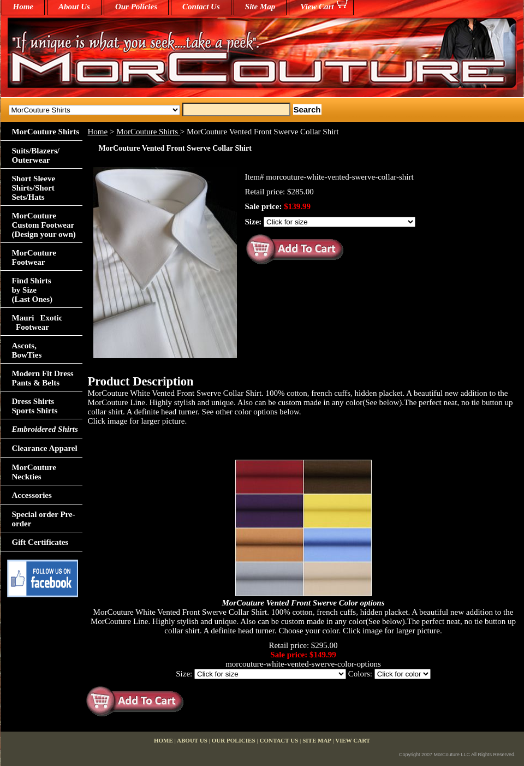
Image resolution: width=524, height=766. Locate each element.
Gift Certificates (40, 542)
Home (98, 131)
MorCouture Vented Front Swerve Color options (303, 602)
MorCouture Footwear (34, 257)
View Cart (317, 6)
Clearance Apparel (45, 448)
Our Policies (136, 6)
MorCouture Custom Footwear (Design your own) (44, 225)
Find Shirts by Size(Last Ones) (32, 290)
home (23, 6)
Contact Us (201, 6)
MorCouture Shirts (148, 131)
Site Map (260, 6)
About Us (74, 6)
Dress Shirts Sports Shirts (35, 406)
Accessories (32, 495)
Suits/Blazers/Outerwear (36, 155)
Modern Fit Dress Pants (43, 378)
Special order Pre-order (43, 519)
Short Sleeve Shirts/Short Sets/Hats (34, 187)
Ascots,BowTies (27, 350)
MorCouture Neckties (34, 472)
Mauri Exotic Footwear (37, 322)
